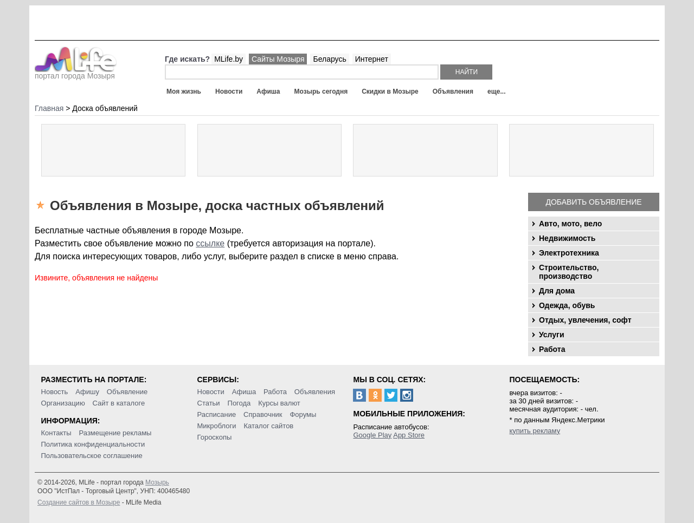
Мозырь (157, 482)
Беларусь (329, 59)
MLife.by (228, 59)
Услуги (551, 334)
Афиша (268, 91)
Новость (54, 392)
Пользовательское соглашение (92, 456)
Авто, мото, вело (570, 223)
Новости (228, 91)
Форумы (303, 414)
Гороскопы (214, 437)
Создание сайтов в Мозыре (78, 502)
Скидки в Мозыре (390, 91)
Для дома (557, 290)
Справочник (262, 414)
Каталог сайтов (268, 426)
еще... (496, 91)
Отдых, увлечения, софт (585, 320)
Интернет (371, 59)
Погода (239, 403)
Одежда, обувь (567, 305)
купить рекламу (534, 431)
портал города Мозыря (76, 72)
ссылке (210, 243)
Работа (552, 349)
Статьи (208, 403)
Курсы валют (279, 403)
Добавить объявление (593, 202)
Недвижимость (567, 238)
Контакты (56, 433)
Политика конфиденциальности (93, 444)
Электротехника (569, 253)
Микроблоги (216, 426)
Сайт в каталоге (119, 403)
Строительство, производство (569, 271)
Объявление (127, 392)
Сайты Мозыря (278, 59)
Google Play (372, 435)
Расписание (216, 414)
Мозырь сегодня (321, 91)
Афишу (87, 392)
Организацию (63, 403)
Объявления (453, 91)
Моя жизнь (183, 91)
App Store (409, 435)
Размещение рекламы (115, 433)
